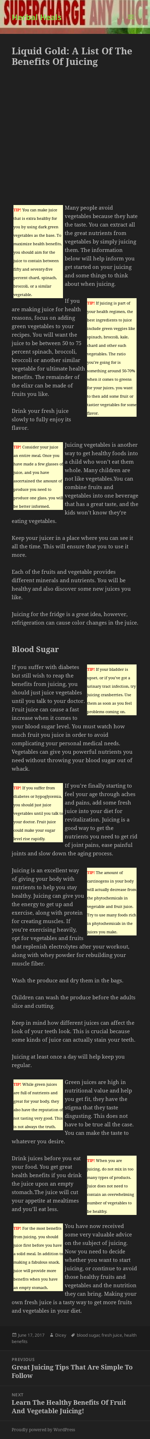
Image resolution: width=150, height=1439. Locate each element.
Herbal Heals (37, 17)
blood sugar (88, 1335)
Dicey (60, 1335)
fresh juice (112, 1335)
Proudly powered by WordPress (43, 1430)
